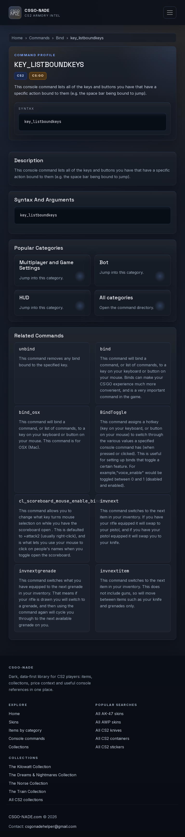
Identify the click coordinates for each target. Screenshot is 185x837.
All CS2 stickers (109, 746)
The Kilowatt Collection (30, 766)
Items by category (25, 730)
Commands (39, 37)
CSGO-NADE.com (25, 816)
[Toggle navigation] (169, 13)
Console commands (27, 738)
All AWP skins (108, 722)
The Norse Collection (28, 783)
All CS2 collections (26, 799)
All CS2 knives (108, 730)
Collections (19, 746)
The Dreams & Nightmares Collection (42, 774)
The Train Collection (27, 791)
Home (17, 37)
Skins (14, 722)
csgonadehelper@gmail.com (50, 826)
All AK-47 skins (109, 713)
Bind (60, 37)
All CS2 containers (112, 738)
